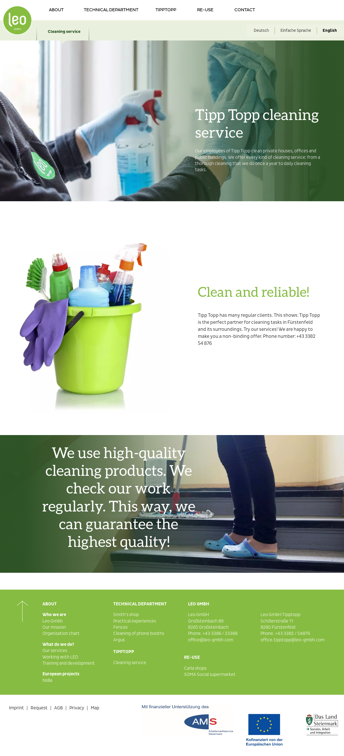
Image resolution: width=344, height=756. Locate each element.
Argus (119, 640)
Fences (120, 627)
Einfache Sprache (295, 30)
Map (95, 708)
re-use (205, 10)
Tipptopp (165, 10)
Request (39, 708)
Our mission (54, 627)
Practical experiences (134, 621)
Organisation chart (61, 633)
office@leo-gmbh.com (210, 640)
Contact (244, 10)
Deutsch (261, 30)
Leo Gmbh (52, 621)
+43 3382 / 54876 (292, 633)
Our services (54, 650)
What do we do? (58, 644)
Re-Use (192, 657)
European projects (60, 674)
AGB (58, 708)
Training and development (68, 663)
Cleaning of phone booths (138, 633)
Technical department (111, 10)
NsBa (47, 680)
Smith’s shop (126, 614)
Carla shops (195, 668)
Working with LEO (60, 657)
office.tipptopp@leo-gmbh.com (293, 640)
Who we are (54, 614)
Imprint (16, 708)
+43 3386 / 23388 (220, 633)
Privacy (76, 708)
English (330, 30)
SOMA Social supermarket (210, 674)
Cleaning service (64, 31)
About (56, 10)
